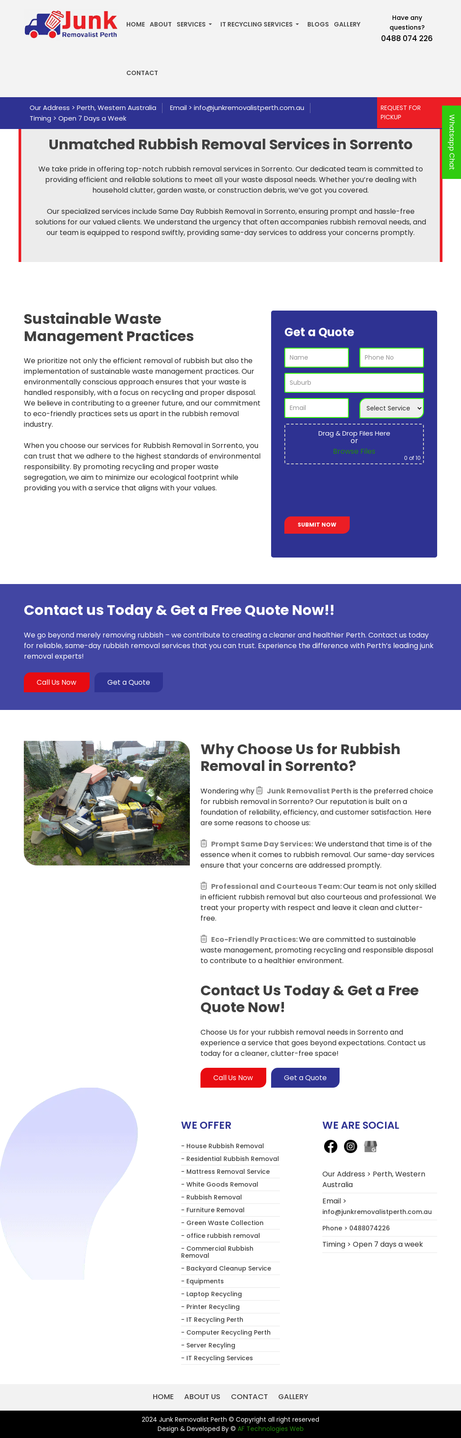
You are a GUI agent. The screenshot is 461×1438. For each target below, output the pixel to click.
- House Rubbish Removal (222, 1146)
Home (135, 24)
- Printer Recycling (210, 1307)
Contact (142, 72)
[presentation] (351, 492)
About (161, 24)
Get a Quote (130, 682)
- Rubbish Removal (211, 1197)
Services (191, 24)
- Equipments (202, 1281)
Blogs (318, 24)
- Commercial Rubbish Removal (217, 1252)
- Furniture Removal (213, 1210)
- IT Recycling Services (217, 1358)
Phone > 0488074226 (356, 1228)
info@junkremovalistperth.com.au (249, 107)
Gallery (347, 24)
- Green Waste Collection (222, 1223)
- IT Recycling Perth (212, 1320)
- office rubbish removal (220, 1236)
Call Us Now (57, 682)
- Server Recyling (208, 1345)
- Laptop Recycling (211, 1294)
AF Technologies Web (271, 1428)
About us (201, 1397)
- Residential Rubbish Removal (230, 1159)
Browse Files (354, 451)
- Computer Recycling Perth (226, 1332)
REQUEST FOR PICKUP (401, 112)
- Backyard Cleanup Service (226, 1268)
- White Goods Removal (219, 1184)
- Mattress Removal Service (225, 1172)
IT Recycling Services (256, 24)
